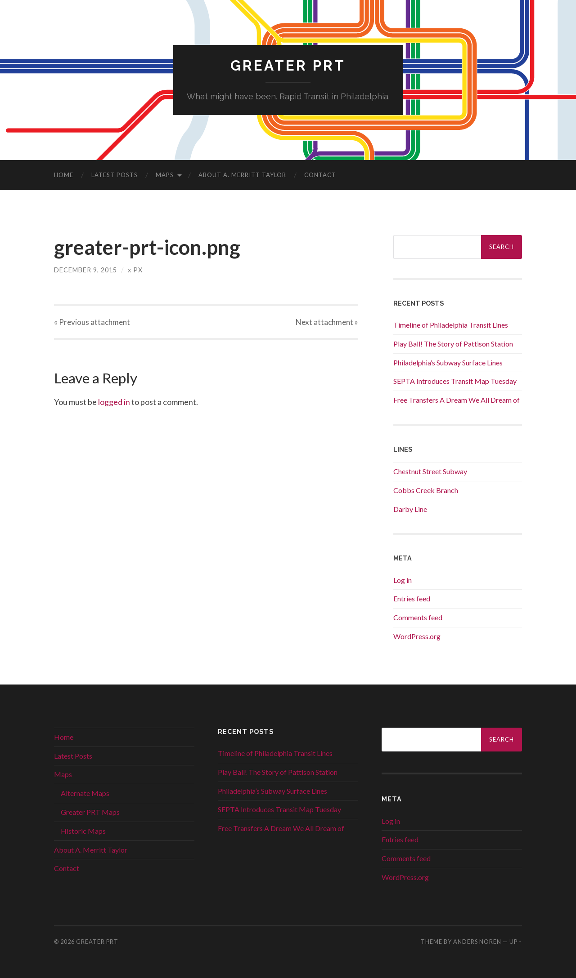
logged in (114, 402)
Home (63, 174)
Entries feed (411, 598)
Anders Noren (477, 941)
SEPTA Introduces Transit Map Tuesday (455, 381)
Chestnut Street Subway (430, 471)
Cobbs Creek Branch (425, 490)
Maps (165, 174)
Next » (327, 322)
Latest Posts (114, 174)
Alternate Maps (85, 793)
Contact (320, 174)
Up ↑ (515, 941)
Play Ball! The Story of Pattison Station (453, 343)
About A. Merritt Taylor (242, 174)
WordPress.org (417, 636)
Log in (402, 580)
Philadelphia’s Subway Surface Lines (448, 362)
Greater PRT (288, 65)
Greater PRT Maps (90, 812)
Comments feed (417, 617)
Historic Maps (83, 831)
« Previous (92, 322)
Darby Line (410, 509)
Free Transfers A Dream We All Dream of (456, 400)
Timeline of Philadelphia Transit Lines (450, 324)
